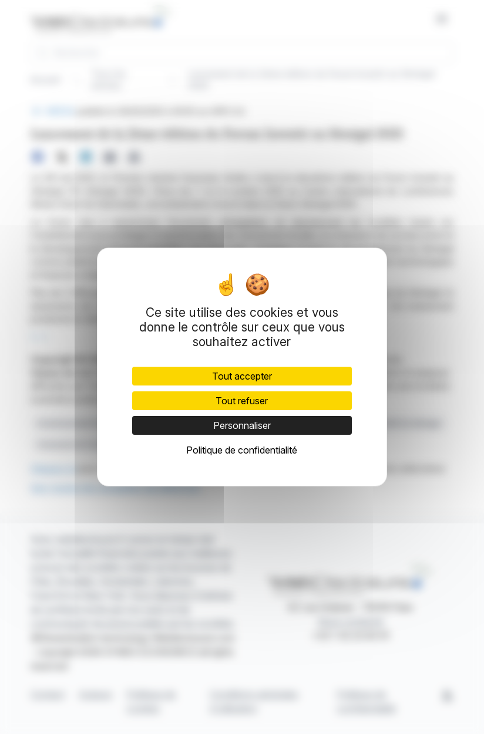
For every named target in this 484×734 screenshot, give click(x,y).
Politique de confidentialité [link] (241, 450)
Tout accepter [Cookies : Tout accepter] (242, 376)
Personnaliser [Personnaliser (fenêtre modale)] (242, 425)
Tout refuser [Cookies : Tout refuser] (242, 401)
